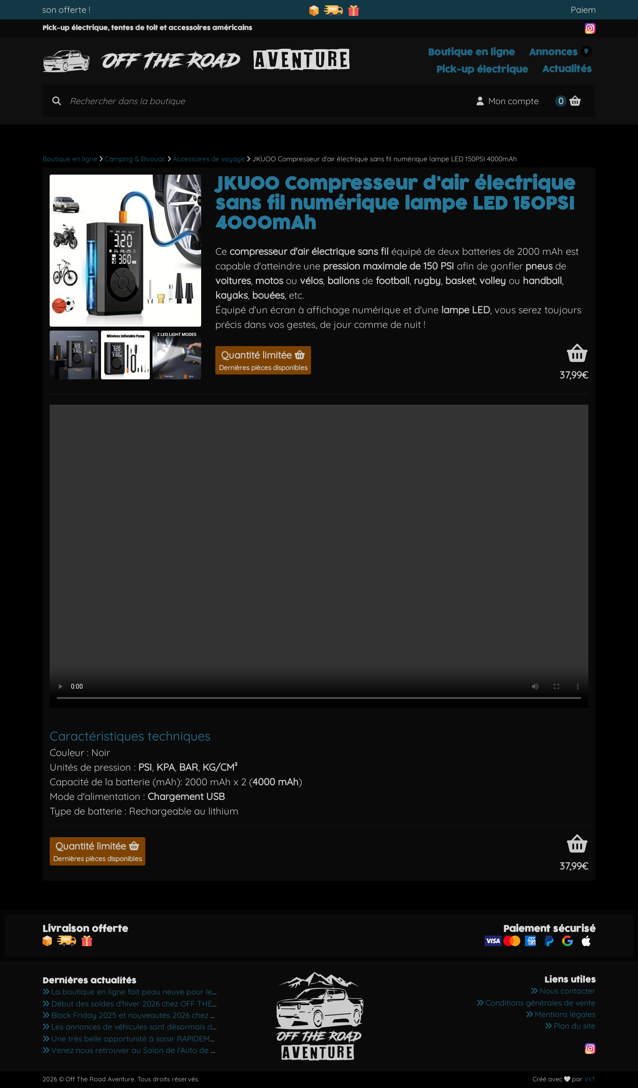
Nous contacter (563, 990)
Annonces (560, 52)
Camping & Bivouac (135, 159)
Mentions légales (560, 1014)
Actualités (567, 69)
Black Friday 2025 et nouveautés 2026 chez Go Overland (149, 1015)
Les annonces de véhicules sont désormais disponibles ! (147, 1026)
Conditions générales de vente (536, 1002)
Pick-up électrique (482, 69)
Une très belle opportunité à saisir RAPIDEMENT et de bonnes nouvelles (177, 1038)
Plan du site (570, 1025)
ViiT (589, 1079)
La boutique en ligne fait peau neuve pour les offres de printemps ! (168, 991)
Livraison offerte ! (76, 9)
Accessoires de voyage (209, 159)
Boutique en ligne (471, 52)
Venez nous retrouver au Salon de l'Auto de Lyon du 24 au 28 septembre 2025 (189, 1050)
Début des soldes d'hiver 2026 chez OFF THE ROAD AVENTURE (160, 1003)
